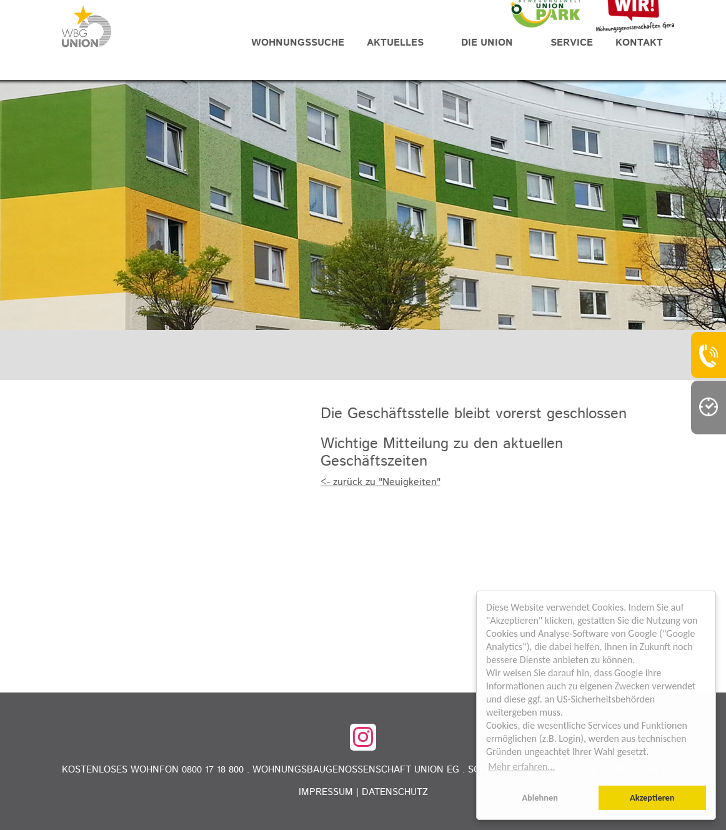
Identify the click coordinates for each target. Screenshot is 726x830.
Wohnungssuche (297, 43)
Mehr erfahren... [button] (521, 766)
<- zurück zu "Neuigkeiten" (380, 482)
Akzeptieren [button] (652, 797)
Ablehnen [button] (540, 797)
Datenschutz (395, 792)
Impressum (326, 792)
